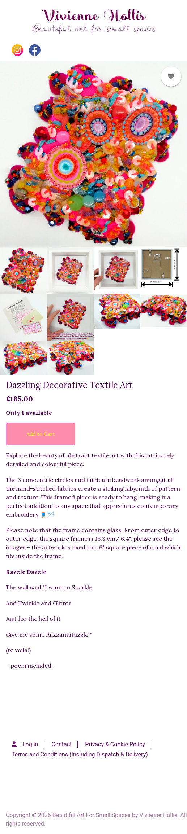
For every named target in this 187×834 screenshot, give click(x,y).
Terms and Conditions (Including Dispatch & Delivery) (80, 754)
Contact (61, 744)
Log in (30, 744)
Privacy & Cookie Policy (115, 744)
